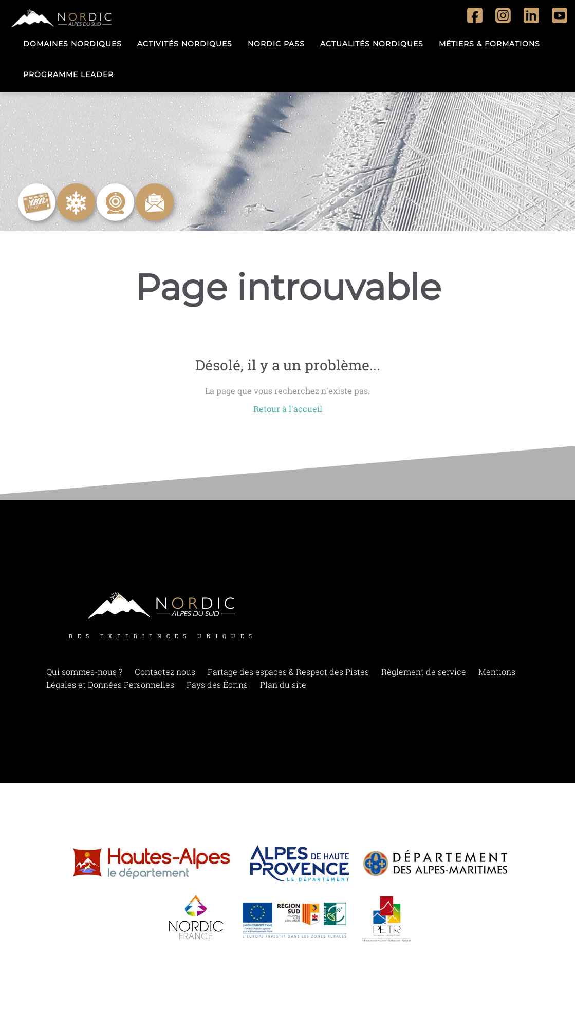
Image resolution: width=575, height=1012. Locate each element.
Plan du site (283, 684)
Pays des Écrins (217, 684)
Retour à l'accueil (287, 408)
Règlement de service (423, 671)
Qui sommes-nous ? (84, 671)
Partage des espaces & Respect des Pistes (288, 671)
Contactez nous (165, 671)
